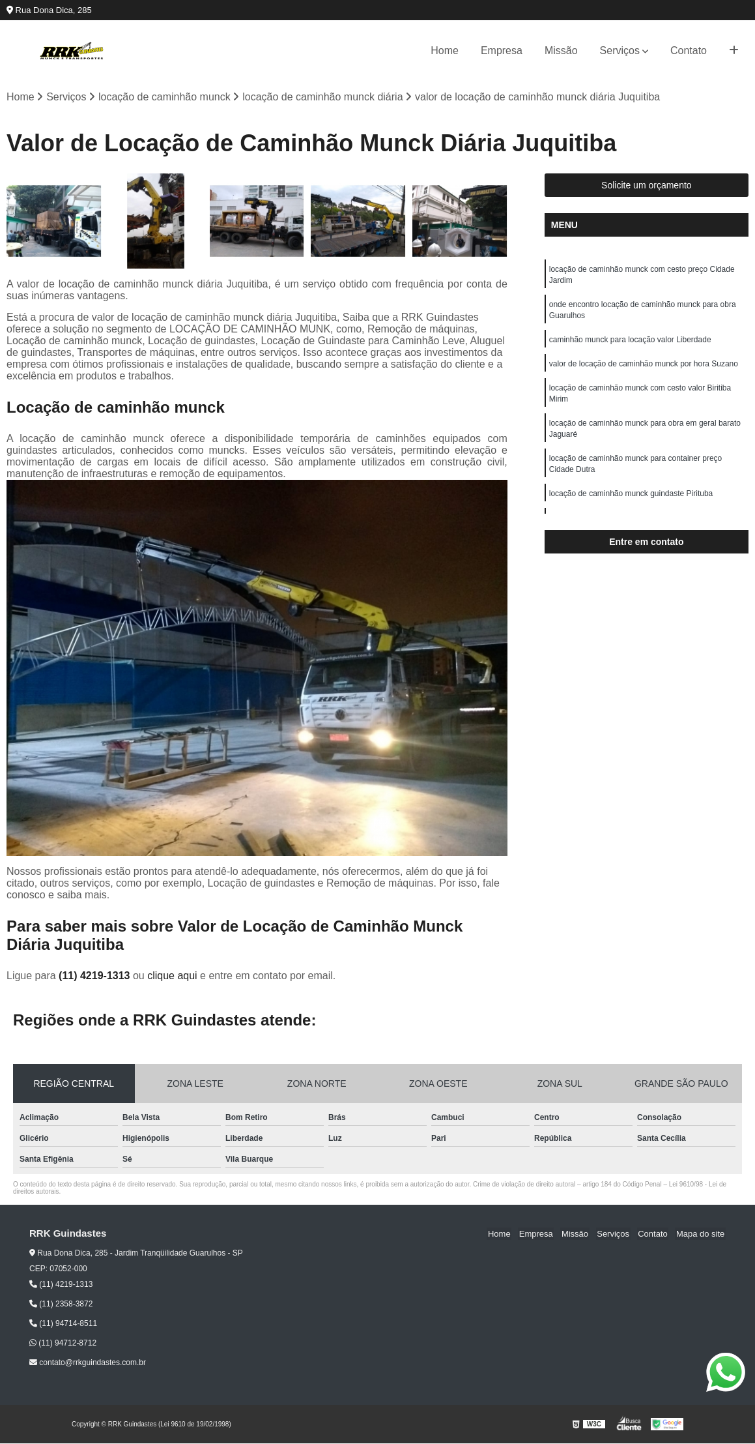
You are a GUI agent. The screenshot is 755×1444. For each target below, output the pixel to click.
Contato (688, 50)
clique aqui (172, 976)
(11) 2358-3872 (61, 1304)
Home (445, 50)
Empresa (501, 50)
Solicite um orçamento (646, 186)
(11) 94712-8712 (62, 1343)
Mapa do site (701, 1234)
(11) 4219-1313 (96, 976)
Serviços (620, 50)
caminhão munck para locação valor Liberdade (630, 342)
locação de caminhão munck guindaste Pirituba (631, 502)
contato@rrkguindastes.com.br (87, 1363)
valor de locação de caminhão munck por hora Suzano (643, 367)
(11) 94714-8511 (63, 1324)
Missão (561, 50)
